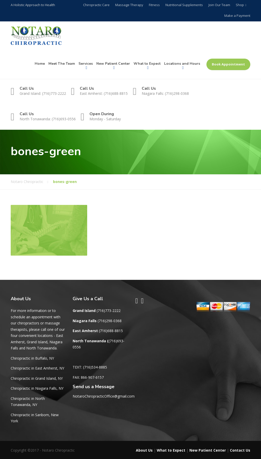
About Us (144, 450)
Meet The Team (61, 63)
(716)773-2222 (109, 310)
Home (40, 63)
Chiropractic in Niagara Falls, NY (37, 388)
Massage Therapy (131, 5)
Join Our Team (219, 5)
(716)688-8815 (111, 330)
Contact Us (240, 450)
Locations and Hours (182, 63)
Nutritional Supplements (185, 5)
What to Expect (147, 63)
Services (86, 63)
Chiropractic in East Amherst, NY (37, 368)
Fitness (155, 5)
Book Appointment (228, 64)
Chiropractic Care (98, 5)
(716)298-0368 (110, 320)
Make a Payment (237, 15)
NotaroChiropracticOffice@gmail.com (104, 396)
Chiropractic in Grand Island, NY (37, 378)
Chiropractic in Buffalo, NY (32, 358)
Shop (240, 5)
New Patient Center (113, 63)
